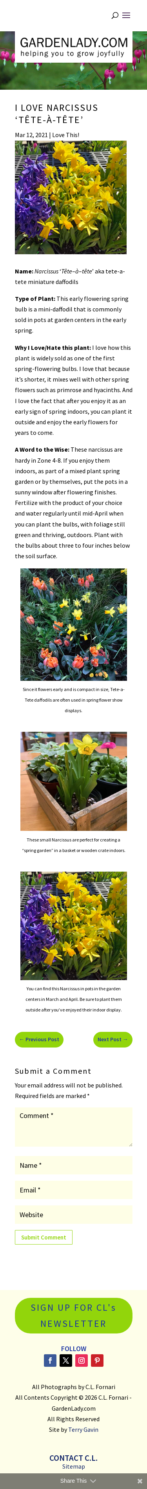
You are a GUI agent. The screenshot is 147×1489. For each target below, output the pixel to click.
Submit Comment (43, 1237)
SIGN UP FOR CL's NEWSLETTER (73, 1315)
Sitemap (73, 1466)
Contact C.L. (73, 1458)
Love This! (65, 135)
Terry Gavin (83, 1429)
